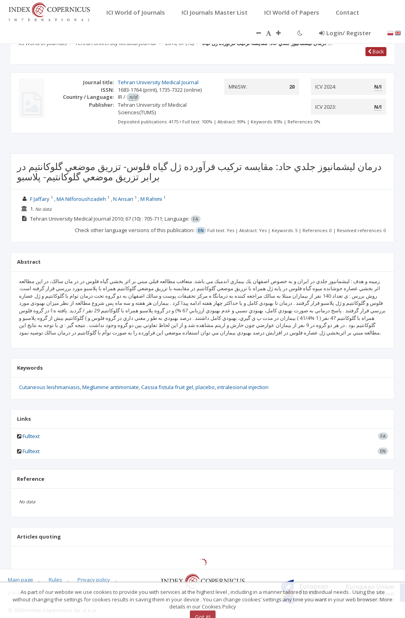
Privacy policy (94, 579)
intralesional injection (243, 387)
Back (376, 51)
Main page (20, 579)
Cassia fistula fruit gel (167, 387)
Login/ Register (345, 33)
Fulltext (31, 436)
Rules (55, 579)
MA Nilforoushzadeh (82, 198)
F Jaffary (40, 198)
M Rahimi (151, 198)
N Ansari (123, 198)
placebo (205, 387)
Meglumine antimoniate (110, 387)
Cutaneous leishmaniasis (49, 387)
